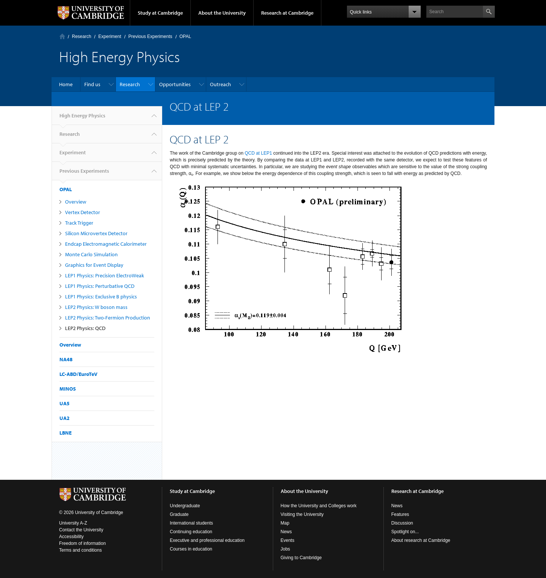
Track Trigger (79, 222)
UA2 (64, 418)
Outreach (220, 84)
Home (62, 36)
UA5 (64, 403)
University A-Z (73, 523)
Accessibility (71, 536)
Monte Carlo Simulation (91, 254)
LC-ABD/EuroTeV (78, 374)
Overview (75, 201)
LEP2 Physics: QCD (85, 328)
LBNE (65, 432)
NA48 (66, 359)
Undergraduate (185, 505)
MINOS (67, 388)
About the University (222, 12)
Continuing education (191, 531)
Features (400, 514)
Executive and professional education (207, 540)
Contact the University (81, 529)
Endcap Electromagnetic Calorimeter (106, 243)
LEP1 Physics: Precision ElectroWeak (104, 275)
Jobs (285, 549)
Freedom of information (82, 543)
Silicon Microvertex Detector (96, 233)
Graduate (179, 514)
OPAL (185, 36)
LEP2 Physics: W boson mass (96, 307)
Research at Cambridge (287, 12)
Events (288, 540)
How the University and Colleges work (319, 505)
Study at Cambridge (160, 12)
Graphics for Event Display (94, 265)
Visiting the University (302, 514)
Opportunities (175, 84)
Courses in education (191, 549)
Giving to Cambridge (301, 557)
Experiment (109, 36)
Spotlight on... (405, 531)
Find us (92, 84)
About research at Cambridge (420, 540)
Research (81, 36)
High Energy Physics (82, 118)
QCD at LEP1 (258, 153)
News (286, 531)
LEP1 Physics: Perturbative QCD (99, 286)
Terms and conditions (80, 550)
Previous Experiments (150, 36)
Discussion (402, 523)
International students (191, 523)
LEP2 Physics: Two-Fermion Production (107, 317)
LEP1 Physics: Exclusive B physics (101, 296)
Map (285, 523)
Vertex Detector (82, 212)
